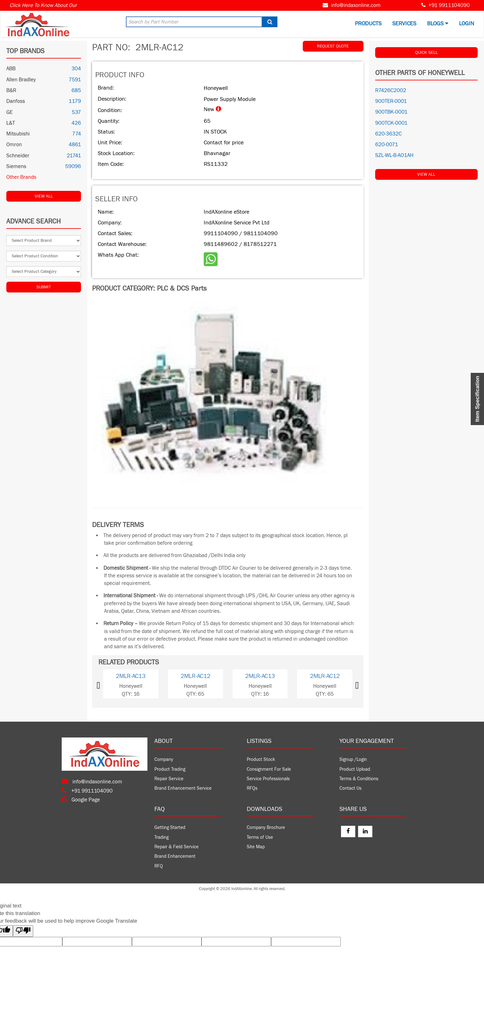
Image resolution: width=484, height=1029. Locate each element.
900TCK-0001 (391, 123)
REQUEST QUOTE (333, 46)
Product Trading (169, 769)
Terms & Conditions (358, 778)
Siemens (16, 166)
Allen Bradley (21, 80)
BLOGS (437, 23)
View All (44, 196)
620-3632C (388, 134)
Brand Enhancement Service (183, 788)
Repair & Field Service (176, 847)
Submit (43, 287)
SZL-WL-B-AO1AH (394, 155)
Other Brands (21, 177)
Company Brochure (266, 827)
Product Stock (261, 759)
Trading (161, 837)
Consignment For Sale (269, 769)
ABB (11, 69)
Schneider (17, 156)
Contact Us (350, 788)
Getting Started (169, 827)
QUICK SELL (426, 52)
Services (404, 23)
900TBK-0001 (391, 112)
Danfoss (15, 101)
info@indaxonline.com (356, 5)
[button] (108, 683)
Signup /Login (353, 759)
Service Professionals (268, 778)
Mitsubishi (18, 134)
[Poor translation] (23, 931)
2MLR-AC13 (131, 676)
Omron (14, 144)
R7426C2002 (390, 90)
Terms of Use (260, 837)
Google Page (81, 800)
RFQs (252, 788)
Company (163, 759)
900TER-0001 (391, 101)
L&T (10, 123)
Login (466, 23)
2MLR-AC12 (195, 676)
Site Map (256, 847)
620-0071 (386, 144)
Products (368, 23)
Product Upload (354, 769)
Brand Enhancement (174, 856)
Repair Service (168, 778)
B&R (11, 90)
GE (9, 112)
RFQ (158, 866)
